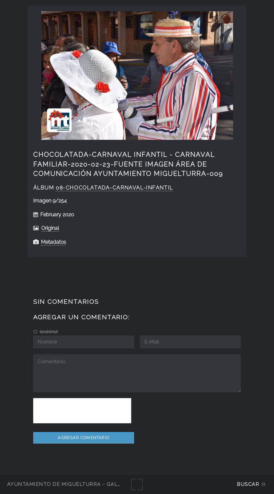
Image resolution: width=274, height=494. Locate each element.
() (48, 331)
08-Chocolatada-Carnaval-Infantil (114, 188)
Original (50, 228)
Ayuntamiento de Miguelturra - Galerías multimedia (88, 484)
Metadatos (53, 242)
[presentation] (82, 410)
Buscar (248, 484)
